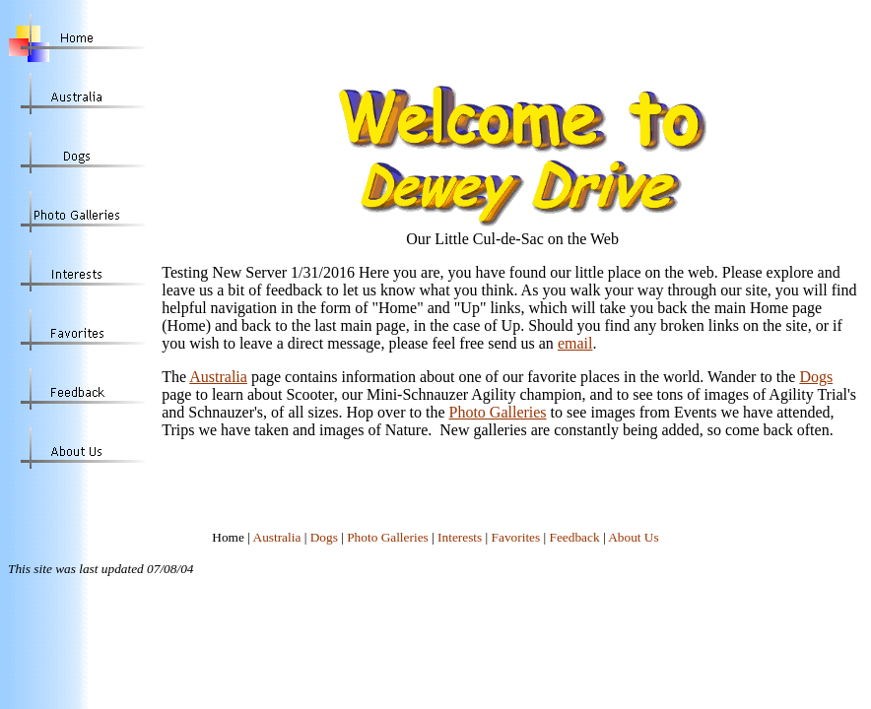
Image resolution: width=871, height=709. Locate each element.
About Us (633, 537)
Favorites (516, 537)
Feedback (575, 537)
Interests (459, 537)
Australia (218, 376)
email (575, 343)
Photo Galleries (498, 412)
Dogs (816, 376)
